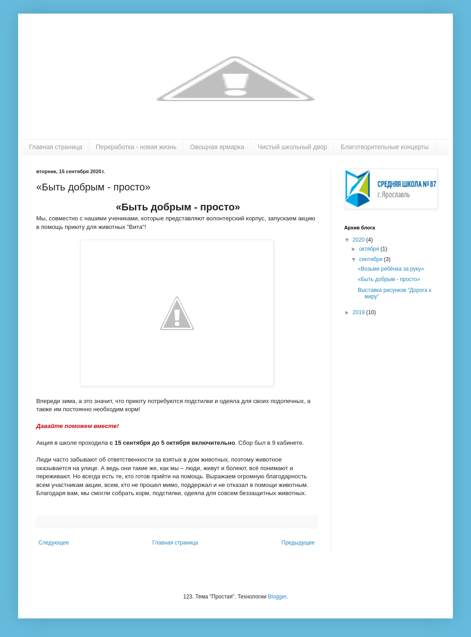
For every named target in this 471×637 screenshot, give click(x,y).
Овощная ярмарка (217, 147)
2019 (359, 312)
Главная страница (55, 147)
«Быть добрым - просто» (389, 279)
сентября (371, 259)
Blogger (277, 596)
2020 (359, 240)
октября (369, 249)
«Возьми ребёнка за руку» (391, 269)
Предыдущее (298, 543)
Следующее (53, 543)
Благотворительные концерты (384, 147)
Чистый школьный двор (292, 147)
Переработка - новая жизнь (136, 147)
